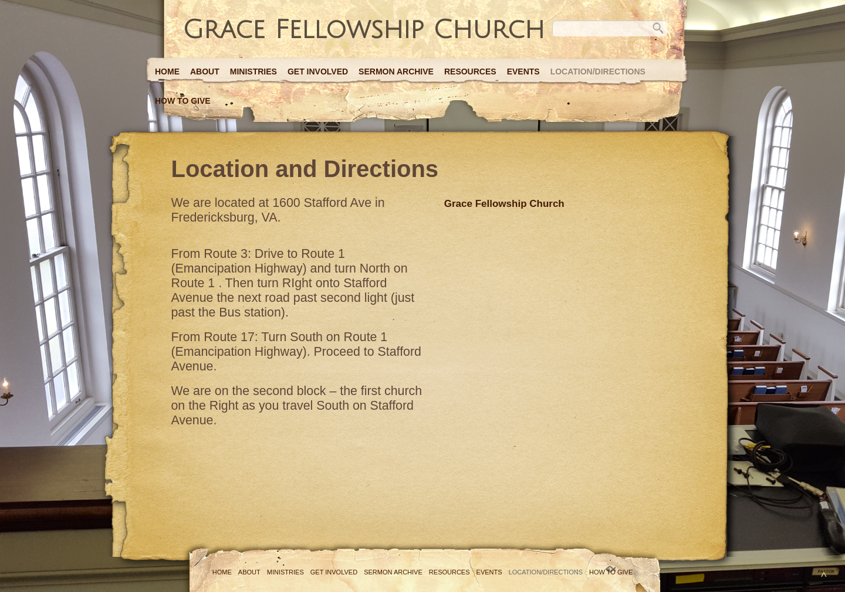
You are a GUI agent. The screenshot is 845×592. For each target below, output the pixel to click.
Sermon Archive (396, 71)
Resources (470, 71)
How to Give (183, 101)
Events (523, 71)
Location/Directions (597, 71)
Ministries (253, 71)
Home (167, 71)
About (204, 71)
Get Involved (318, 71)
